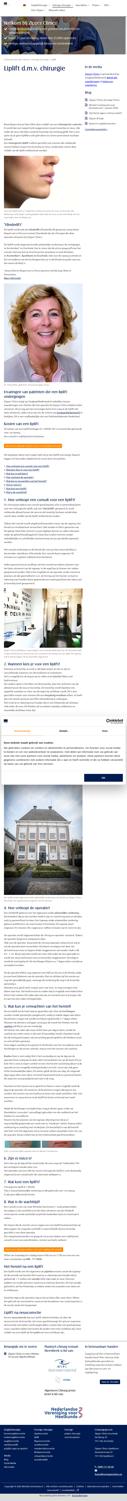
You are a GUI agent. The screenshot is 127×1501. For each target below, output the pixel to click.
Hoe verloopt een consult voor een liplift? (27, 467)
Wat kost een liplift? (16, 490)
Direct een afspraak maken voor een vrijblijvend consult (41, 1252)
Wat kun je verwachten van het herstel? (26, 482)
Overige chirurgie (62, 5)
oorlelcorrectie (41, 1448)
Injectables (83, 5)
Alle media (9, 1470)
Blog (6, 1462)
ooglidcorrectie (11, 1444)
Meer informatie (12, 278)
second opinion (72, 1440)
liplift (36, 1440)
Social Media (10, 1466)
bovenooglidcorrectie (14, 1437)
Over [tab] (105, 730)
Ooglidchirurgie (40, 5)
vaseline (8, 1028)
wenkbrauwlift (11, 1448)
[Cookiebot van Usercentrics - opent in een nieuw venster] (108, 721)
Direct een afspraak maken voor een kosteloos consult (40, 447)
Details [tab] (63, 730)
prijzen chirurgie (72, 1437)
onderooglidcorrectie (14, 1440)
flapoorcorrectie (42, 1444)
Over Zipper (38, 10)
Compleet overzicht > (96, 129)
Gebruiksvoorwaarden (98, 1490)
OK (104, 777)
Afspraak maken (57, 10)
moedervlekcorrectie (44, 1451)
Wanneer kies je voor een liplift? (22, 471)
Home (26, 59)
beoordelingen (80, 1499)
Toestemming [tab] (22, 730)
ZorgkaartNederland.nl (68, 412)
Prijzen (97, 5)
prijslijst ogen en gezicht (16, 1451)
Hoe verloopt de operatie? (20, 479)
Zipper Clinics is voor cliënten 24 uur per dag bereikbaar (22, 1359)
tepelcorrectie (41, 1437)
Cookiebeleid (68, 1493)
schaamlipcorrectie (43, 1459)
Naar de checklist (97, 1390)
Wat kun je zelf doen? (17, 475)
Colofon (80, 1490)
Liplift (53, 59)
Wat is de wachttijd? (16, 494)
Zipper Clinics (92, 73)
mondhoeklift (41, 1463)
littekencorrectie (42, 1455)
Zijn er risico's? (13, 486)
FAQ (107, 5)
